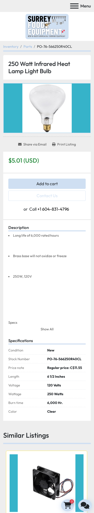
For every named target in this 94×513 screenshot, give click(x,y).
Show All (47, 329)
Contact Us (47, 195)
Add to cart (47, 183)
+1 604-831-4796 (53, 209)
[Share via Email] (32, 144)
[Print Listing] (64, 144)
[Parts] (28, 46)
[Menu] (74, 6)
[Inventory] (11, 46)
